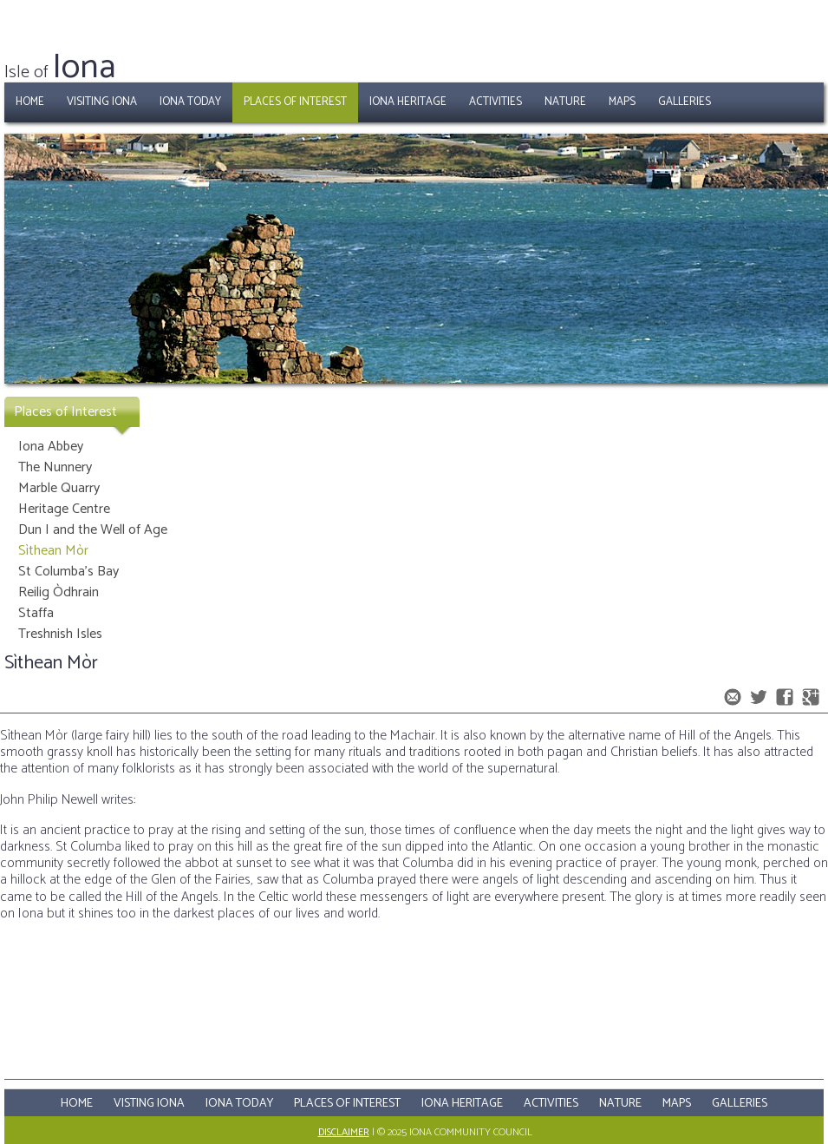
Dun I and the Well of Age (92, 530)
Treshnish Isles (60, 634)
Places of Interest (295, 102)
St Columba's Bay (68, 571)
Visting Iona (149, 1104)
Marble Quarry (59, 488)
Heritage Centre (64, 509)
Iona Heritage (408, 102)
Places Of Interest (347, 1104)
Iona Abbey (50, 446)
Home (30, 102)
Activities (495, 102)
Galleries (684, 102)
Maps (622, 102)
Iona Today (190, 102)
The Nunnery (55, 467)
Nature (565, 102)
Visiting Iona (102, 102)
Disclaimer (343, 1132)
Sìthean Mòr (53, 550)
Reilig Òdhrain (58, 592)
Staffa (36, 613)
